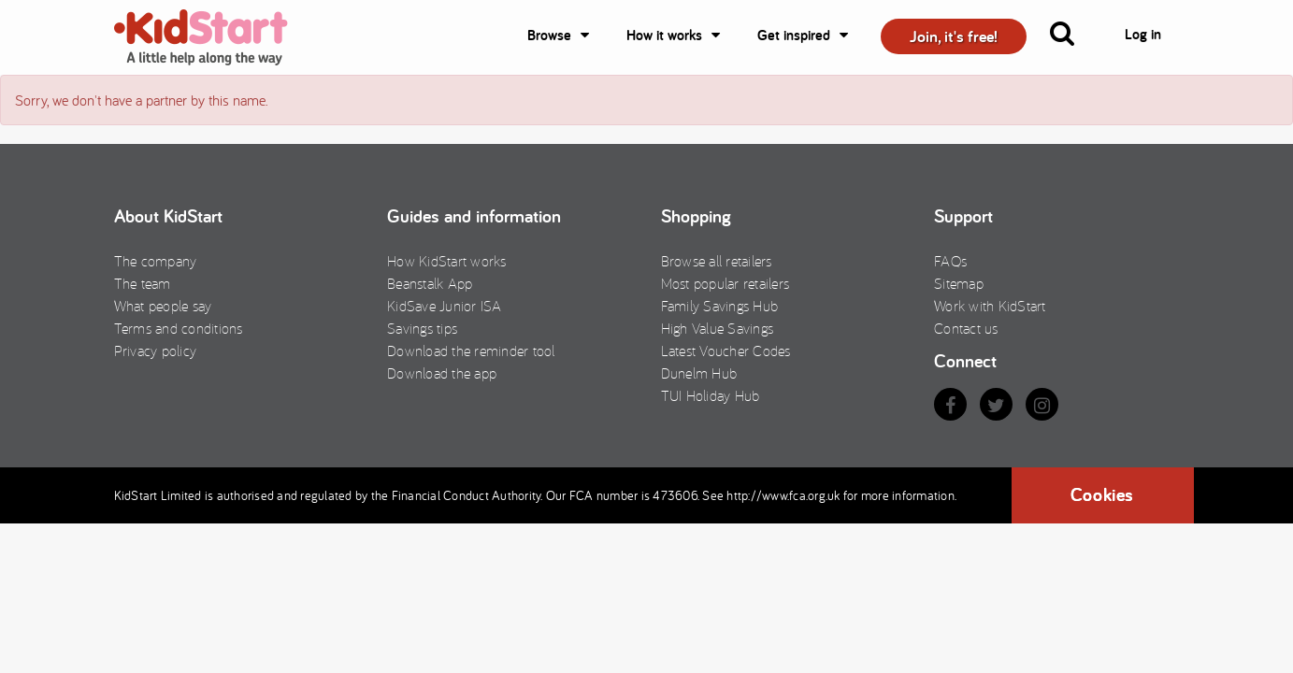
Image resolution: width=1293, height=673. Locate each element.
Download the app (441, 373)
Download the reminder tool (471, 350)
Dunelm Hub (699, 373)
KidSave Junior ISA (444, 305)
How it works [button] (664, 35)
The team (142, 283)
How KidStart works (447, 260)
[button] (1073, 37)
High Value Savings (717, 328)
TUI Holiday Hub (710, 395)
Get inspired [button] (793, 35)
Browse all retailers (716, 260)
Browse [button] (549, 35)
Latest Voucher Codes (726, 350)
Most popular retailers (725, 283)
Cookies (1102, 494)
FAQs (950, 260)
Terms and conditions (178, 328)
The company (155, 260)
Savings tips (422, 328)
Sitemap (959, 283)
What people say (163, 305)
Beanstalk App (429, 283)
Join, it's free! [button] (954, 36)
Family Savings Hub (720, 305)
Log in (1143, 34)
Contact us (966, 328)
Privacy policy (155, 350)
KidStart (212, 37)
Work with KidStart (990, 305)
